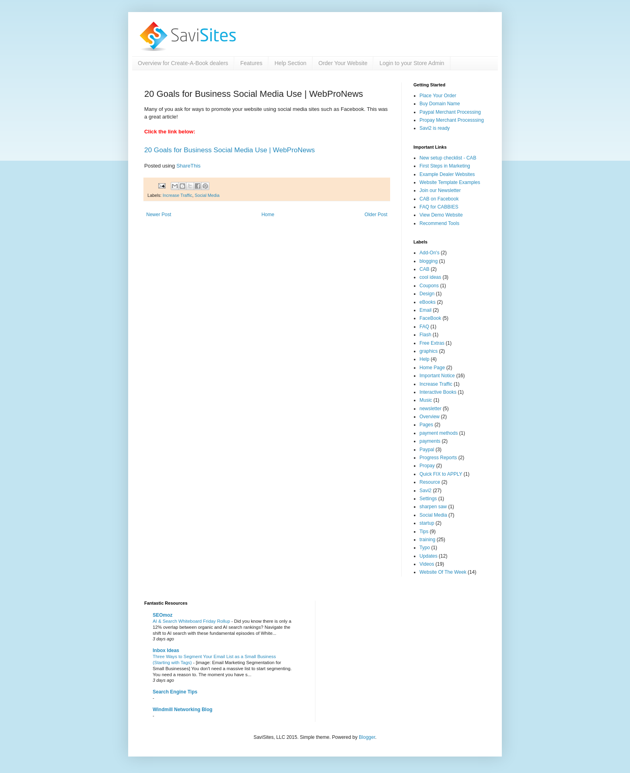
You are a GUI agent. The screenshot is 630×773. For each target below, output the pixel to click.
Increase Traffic (177, 195)
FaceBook (430, 318)
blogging (428, 261)
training (427, 539)
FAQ (424, 326)
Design (426, 294)
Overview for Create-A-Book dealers (183, 63)
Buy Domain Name (439, 103)
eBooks (427, 302)
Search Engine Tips (175, 692)
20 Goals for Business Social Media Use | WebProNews (229, 150)
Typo (424, 547)
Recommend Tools (439, 223)
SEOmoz (162, 615)
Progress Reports (438, 457)
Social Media (206, 195)
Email (425, 310)
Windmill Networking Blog (183, 709)
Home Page (432, 367)
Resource (429, 482)
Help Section (290, 63)
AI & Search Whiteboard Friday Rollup (192, 621)
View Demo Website (441, 215)
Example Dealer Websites (447, 174)
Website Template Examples (449, 182)
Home (268, 214)
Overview (429, 416)
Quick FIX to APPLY (440, 474)
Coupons (429, 285)
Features (251, 63)
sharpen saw (433, 506)
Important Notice (437, 375)
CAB (424, 269)
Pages (426, 424)
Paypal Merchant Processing (450, 112)
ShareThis (188, 166)
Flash (425, 334)
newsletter (430, 408)
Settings (428, 498)
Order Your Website (343, 63)
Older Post (375, 214)
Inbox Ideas (166, 650)
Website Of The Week (442, 572)
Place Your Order (437, 95)
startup (426, 523)
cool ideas (430, 277)
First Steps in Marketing (444, 166)
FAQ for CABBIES (438, 207)
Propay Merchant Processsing (451, 120)
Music (425, 400)
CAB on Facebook (438, 199)
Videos (426, 564)
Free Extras (431, 343)
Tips (423, 531)
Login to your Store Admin (411, 63)
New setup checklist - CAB (447, 158)
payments (429, 441)
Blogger (367, 737)
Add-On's (429, 253)
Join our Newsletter (440, 190)
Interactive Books (437, 392)
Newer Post (158, 214)
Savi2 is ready (434, 128)
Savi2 (425, 490)
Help (424, 359)
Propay (427, 465)
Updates (428, 556)
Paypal (426, 449)
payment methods (438, 433)
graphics (428, 351)
